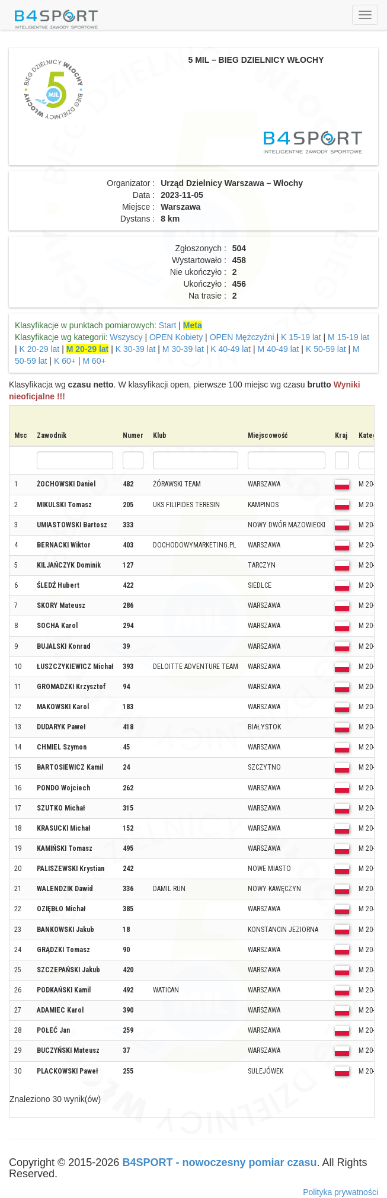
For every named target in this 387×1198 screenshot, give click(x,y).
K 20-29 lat (40, 349)
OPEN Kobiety (176, 337)
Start (168, 325)
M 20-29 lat (87, 349)
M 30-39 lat (183, 349)
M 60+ (93, 361)
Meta (192, 325)
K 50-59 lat (326, 349)
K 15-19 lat (301, 337)
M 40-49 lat (278, 349)
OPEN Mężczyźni (242, 337)
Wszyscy (126, 337)
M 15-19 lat (348, 337)
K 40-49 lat (230, 349)
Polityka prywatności (340, 1192)
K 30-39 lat (136, 349)
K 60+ (65, 361)
